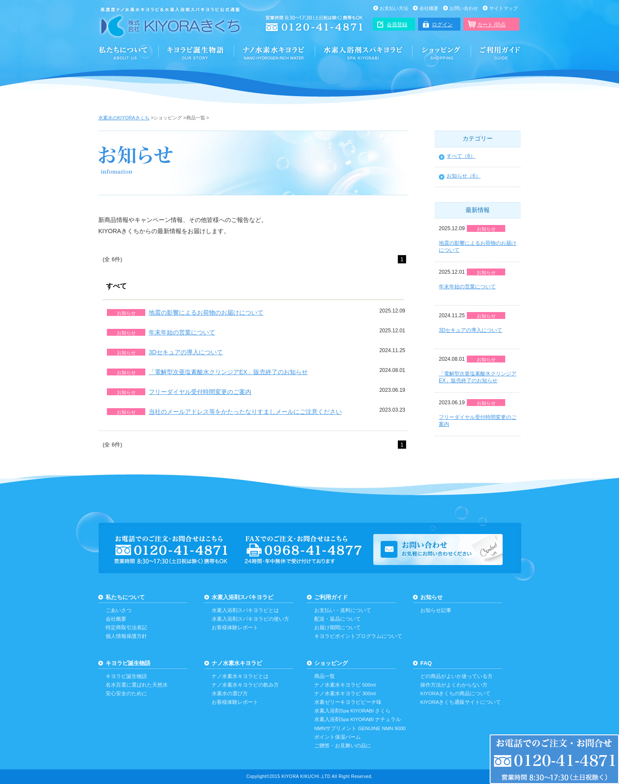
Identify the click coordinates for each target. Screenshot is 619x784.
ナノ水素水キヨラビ (274, 52)
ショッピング (442, 52)
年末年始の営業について (182, 332)
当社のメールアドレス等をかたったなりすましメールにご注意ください (245, 411)
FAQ (426, 663)
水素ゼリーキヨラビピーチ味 (347, 702)
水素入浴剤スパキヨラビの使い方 (250, 619)
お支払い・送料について (342, 610)
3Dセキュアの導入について (186, 352)
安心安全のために (126, 693)
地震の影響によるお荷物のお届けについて (206, 312)
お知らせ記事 (435, 610)
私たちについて (125, 597)
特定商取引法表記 (126, 627)
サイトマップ (503, 8)
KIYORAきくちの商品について (455, 693)
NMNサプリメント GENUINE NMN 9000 (360, 728)
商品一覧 (324, 676)
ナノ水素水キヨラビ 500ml (345, 684)
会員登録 (397, 25)
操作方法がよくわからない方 (454, 684)
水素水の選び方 (230, 693)
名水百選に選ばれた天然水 (137, 684)
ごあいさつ (118, 610)
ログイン (442, 25)
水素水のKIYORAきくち (124, 117)
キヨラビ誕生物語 (128, 663)
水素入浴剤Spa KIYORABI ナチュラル (357, 719)
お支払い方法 (394, 8)
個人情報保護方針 (126, 636)
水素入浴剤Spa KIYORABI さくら (352, 710)
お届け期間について (337, 627)
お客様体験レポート (235, 627)
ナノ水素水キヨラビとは (240, 676)
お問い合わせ (464, 8)
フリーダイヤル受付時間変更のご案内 (200, 391)
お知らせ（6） (464, 176)
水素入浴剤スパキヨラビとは (245, 610)
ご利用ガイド (496, 52)
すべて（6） (461, 156)
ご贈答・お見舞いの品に (342, 745)
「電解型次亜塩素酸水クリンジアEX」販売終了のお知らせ (228, 372)
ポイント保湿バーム (337, 737)
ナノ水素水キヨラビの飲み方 (245, 684)
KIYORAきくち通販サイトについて (460, 702)
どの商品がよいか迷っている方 (456, 676)
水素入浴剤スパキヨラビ (364, 52)
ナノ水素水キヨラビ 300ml (345, 693)
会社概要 (428, 8)
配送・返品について (337, 619)
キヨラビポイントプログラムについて (358, 636)
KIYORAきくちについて (128, 52)
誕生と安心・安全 (196, 52)
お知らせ (431, 597)
